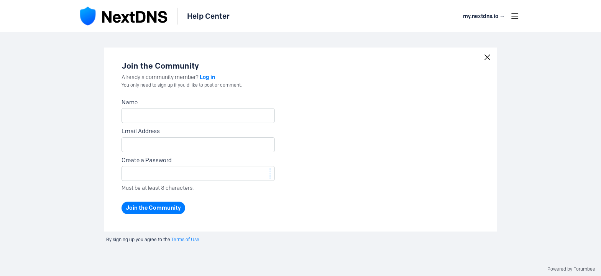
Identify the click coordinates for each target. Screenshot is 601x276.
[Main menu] (515, 16)
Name (130, 102)
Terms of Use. (185, 239)
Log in (207, 77)
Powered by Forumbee (571, 269)
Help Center (208, 16)
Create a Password (147, 160)
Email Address (141, 131)
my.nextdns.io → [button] (484, 16)
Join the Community (153, 207)
